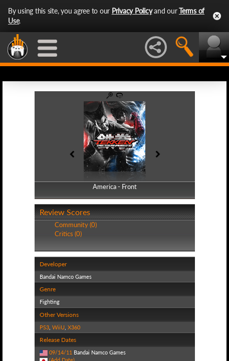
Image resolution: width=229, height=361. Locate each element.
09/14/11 (60, 352)
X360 (74, 327)
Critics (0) (68, 234)
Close (217, 16)
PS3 (44, 327)
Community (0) (76, 225)
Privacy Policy (132, 11)
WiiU (58, 327)
